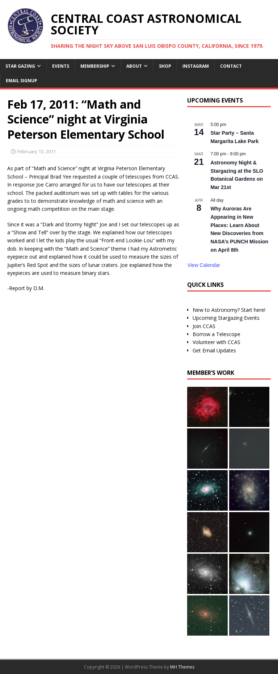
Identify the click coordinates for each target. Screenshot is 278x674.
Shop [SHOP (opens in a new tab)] (165, 66)
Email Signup (21, 81)
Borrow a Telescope (216, 334)
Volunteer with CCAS (216, 342)
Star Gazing (20, 66)
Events (60, 66)
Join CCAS (204, 326)
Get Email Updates (214, 350)
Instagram (195, 66)
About (134, 66)
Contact (231, 66)
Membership (94, 66)
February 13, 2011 (36, 151)
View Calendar (203, 265)
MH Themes (182, 667)
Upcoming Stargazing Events (226, 317)
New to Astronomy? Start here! (229, 309)
